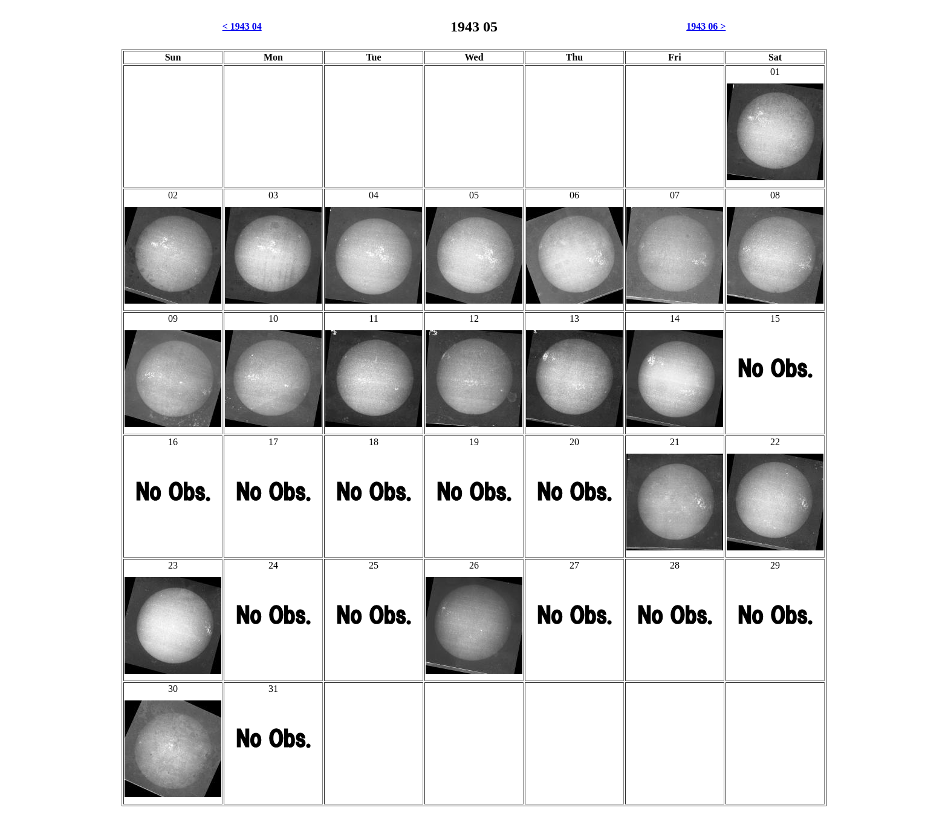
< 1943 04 (242, 26)
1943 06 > (706, 26)
